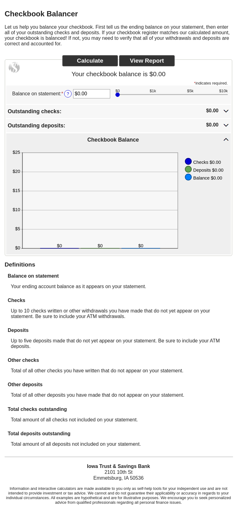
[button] (118, 111)
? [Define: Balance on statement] (68, 93)
